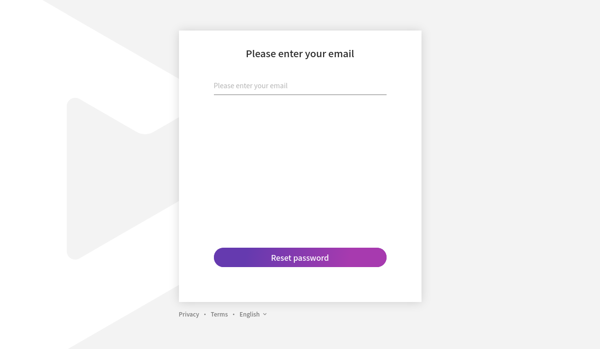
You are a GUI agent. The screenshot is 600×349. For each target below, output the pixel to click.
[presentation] (300, 122)
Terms (219, 314)
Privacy (189, 314)
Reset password (300, 257)
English (254, 314)
